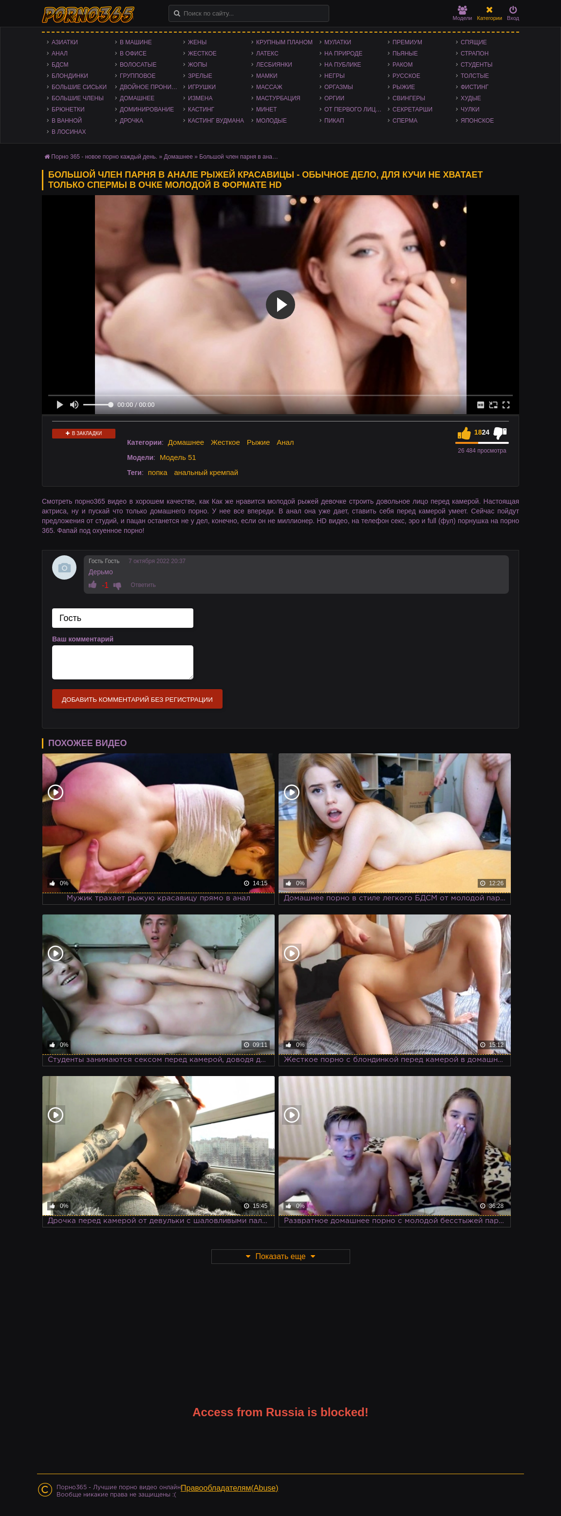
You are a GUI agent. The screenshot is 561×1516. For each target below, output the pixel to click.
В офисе (133, 53)
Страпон (474, 53)
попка (158, 472)
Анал (60, 53)
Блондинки (70, 76)
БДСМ (60, 64)
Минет (266, 109)
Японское (477, 120)
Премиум (407, 42)
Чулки (470, 109)
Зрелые (200, 76)
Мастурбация (278, 98)
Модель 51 (178, 457)
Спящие (474, 42)
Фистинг (474, 87)
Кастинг (201, 109)
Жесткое (202, 53)
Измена (200, 98)
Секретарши (412, 109)
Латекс (267, 53)
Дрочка (131, 120)
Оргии (334, 98)
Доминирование (147, 109)
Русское (406, 76)
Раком (402, 64)
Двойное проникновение (151, 87)
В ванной (67, 120)
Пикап (334, 120)
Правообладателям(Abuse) (230, 1488)
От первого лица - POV (356, 109)
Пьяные (405, 53)
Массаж (269, 87)
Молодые (271, 120)
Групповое (137, 76)
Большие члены (78, 98)
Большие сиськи (79, 87)
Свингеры (409, 98)
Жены (197, 42)
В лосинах (69, 131)
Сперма (405, 120)
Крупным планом (284, 42)
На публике (342, 64)
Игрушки (202, 87)
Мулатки (337, 42)
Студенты (476, 64)
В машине (136, 42)
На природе (343, 53)
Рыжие (404, 87)
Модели (462, 13)
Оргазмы (338, 87)
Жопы (197, 64)
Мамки (267, 76)
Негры (334, 76)
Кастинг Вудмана (216, 120)
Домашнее (137, 98)
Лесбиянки (274, 64)
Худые (471, 98)
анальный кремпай (206, 472)
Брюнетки (68, 109)
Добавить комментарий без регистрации (137, 699)
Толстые (475, 76)
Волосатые (138, 64)
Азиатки (65, 42)
